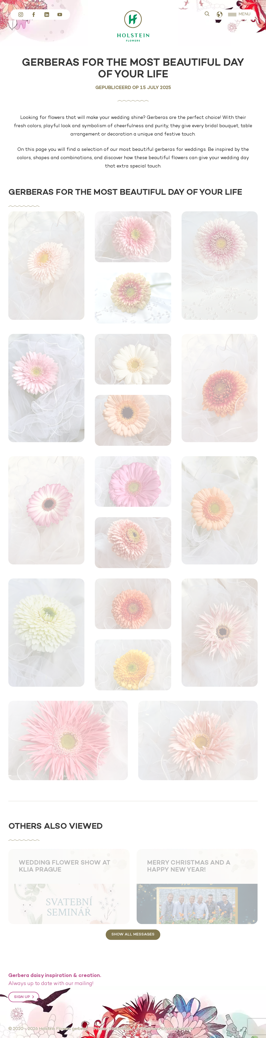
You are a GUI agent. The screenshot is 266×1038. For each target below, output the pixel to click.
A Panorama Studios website (164, 1029)
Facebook (34, 14)
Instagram (21, 14)
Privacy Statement (112, 1029)
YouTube (60, 14)
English (220, 15)
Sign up (22, 997)
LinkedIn (47, 14)
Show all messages (133, 934)
